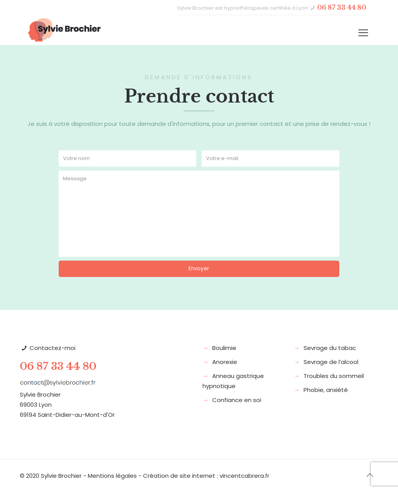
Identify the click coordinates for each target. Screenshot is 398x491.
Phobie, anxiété (326, 390)
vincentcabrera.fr (244, 476)
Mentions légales (112, 476)
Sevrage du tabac (330, 348)
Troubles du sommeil (334, 376)
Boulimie (224, 348)
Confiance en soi (236, 400)
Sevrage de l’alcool (331, 362)
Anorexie (224, 362)
